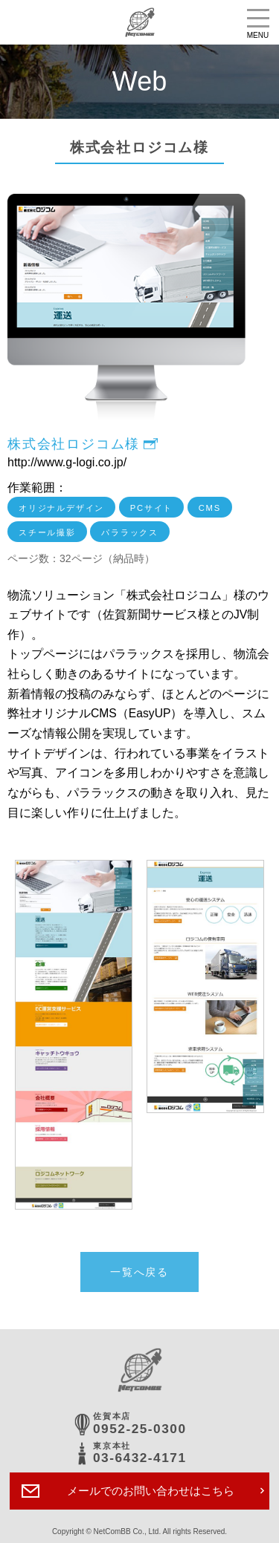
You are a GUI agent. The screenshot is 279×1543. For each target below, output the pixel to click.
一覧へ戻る (139, 1272)
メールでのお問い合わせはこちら (150, 1490)
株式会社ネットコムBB (139, 22)
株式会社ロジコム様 (73, 444)
